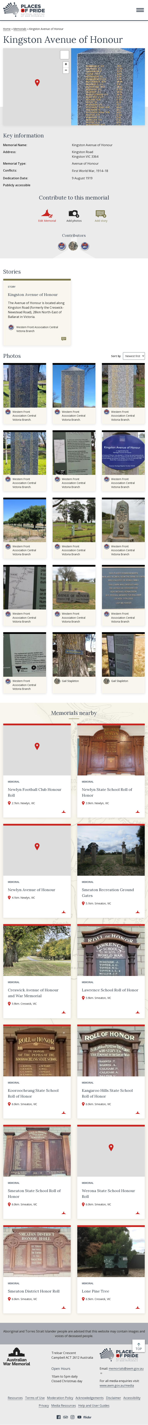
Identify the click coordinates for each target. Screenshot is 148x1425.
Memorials (19, 29)
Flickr (87, 1417)
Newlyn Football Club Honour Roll (34, 792)
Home (7, 29)
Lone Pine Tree (95, 1291)
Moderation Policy (60, 1398)
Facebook (59, 1417)
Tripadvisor (65, 1417)
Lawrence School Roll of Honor (110, 990)
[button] (140, 10)
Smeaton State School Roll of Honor (34, 1193)
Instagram (72, 1417)
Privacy (44, 1405)
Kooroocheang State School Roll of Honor (33, 1093)
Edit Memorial (47, 220)
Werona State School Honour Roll (108, 1193)
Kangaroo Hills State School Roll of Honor (107, 1093)
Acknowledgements (90, 1398)
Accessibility (131, 1398)
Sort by (116, 356)
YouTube (79, 1417)
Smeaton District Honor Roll (34, 1291)
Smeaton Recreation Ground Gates (108, 892)
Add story (101, 220)
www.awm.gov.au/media (117, 1385)
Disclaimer (113, 1398)
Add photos (74, 220)
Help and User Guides (93, 1405)
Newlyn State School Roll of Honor (107, 792)
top (139, 1349)
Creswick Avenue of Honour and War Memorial (33, 993)
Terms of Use (35, 1398)
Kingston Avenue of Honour (33, 294)
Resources (15, 1398)
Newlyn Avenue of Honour (31, 889)
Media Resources (63, 1405)
